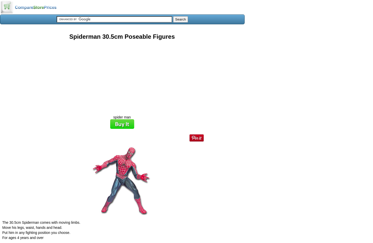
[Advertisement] (122, 75)
